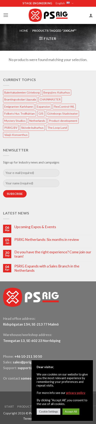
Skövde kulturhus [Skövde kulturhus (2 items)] (32, 127)
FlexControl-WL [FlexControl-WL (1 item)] (64, 106)
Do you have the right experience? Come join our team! (52, 254)
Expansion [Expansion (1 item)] (43, 106)
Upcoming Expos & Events (35, 227)
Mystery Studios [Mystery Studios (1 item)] (15, 120)
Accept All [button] (71, 411)
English (64, 3)
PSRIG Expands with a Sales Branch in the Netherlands (46, 268)
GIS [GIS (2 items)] (40, 113)
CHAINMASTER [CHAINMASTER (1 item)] (50, 99)
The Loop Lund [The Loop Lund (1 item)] (57, 127)
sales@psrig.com (26, 362)
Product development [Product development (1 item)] (63, 120)
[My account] (91, 15)
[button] (6, 15)
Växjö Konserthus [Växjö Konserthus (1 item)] (16, 134)
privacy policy (75, 393)
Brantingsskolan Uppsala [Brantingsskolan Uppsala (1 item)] (20, 99)
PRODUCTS (25, 406)
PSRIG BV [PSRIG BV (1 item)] (10, 127)
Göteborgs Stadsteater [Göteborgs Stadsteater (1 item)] (62, 113)
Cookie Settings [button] (48, 411)
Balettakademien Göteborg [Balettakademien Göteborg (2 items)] (22, 92)
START (9, 406)
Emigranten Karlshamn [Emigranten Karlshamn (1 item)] (18, 106)
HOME (24, 30)
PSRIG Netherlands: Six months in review (46, 239)
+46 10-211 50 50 (28, 356)
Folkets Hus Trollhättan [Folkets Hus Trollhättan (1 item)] (19, 113)
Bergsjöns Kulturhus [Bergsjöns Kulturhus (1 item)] (56, 92)
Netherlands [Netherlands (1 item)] (37, 120)
